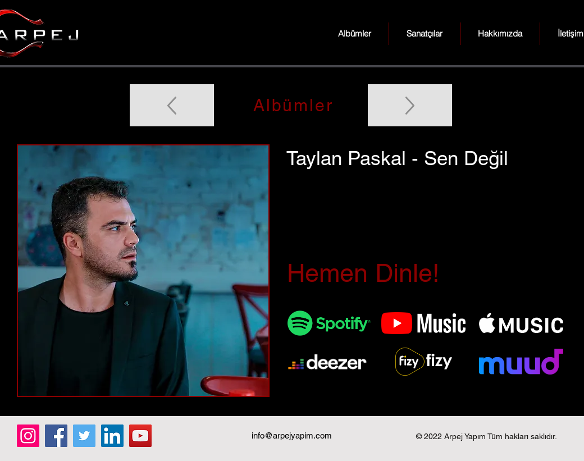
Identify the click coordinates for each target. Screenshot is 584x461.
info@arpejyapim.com (292, 435)
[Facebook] (56, 436)
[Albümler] (292, 105)
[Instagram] (28, 436)
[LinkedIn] (112, 436)
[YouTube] (140, 436)
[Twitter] (84, 436)
